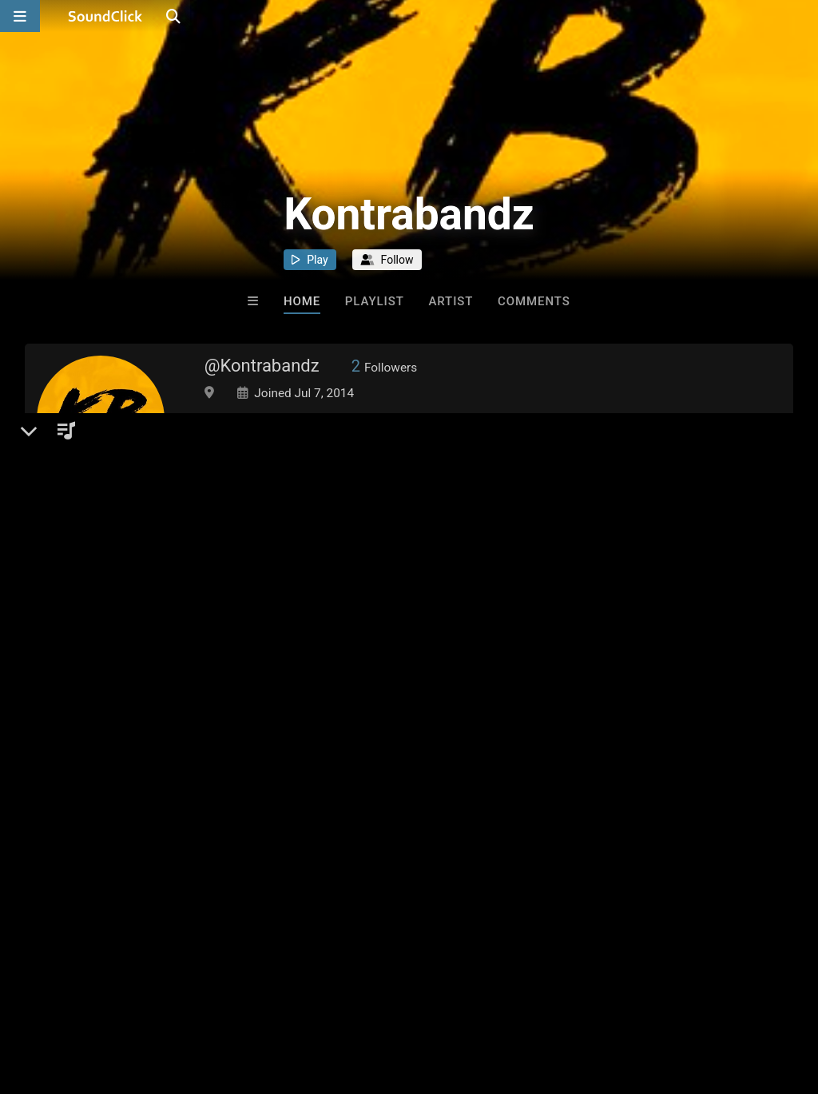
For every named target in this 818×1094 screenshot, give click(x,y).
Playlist (374, 301)
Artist (450, 301)
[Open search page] (802, 16)
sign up (88, 875)
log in (146, 875)
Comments (534, 301)
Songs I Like (276, 763)
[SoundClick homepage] (105, 16)
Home (302, 301)
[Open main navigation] (20, 16)
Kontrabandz (96, 763)
